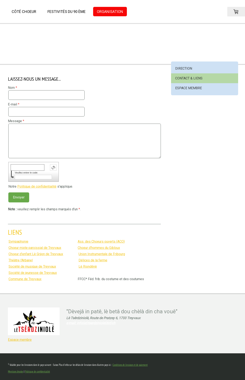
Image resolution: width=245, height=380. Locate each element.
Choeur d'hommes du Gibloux (99, 248)
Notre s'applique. (40, 186)
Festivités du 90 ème (67, 11)
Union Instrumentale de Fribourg (102, 254)
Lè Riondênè (88, 266)
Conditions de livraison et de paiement (130, 365)
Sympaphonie (18, 241)
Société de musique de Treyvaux (32, 266)
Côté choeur (24, 11)
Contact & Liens (188, 78)
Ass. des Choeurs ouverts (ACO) (101, 241)
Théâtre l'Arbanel (21, 260)
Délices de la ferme (93, 260)
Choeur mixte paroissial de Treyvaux (35, 248)
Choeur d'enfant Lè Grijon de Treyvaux (36, 254)
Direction (183, 68)
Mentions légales (15, 371)
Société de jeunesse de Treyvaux (33, 273)
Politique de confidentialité (36, 186)
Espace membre (188, 88)
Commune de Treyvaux (25, 279)
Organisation (110, 11)
